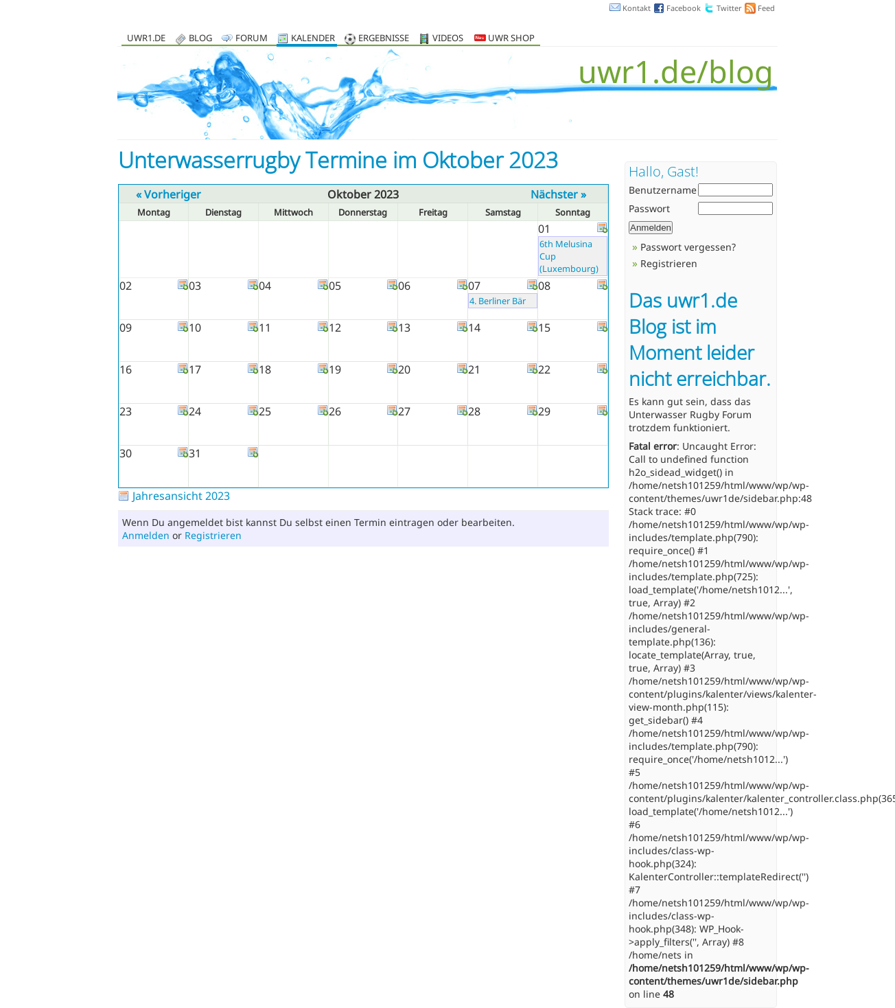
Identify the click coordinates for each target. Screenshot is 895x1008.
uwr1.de (146, 39)
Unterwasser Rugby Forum (690, 414)
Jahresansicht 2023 (181, 495)
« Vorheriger (168, 194)
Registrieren (213, 535)
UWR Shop (504, 39)
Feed (766, 8)
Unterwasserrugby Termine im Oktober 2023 (338, 159)
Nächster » (558, 194)
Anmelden (146, 535)
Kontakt (637, 8)
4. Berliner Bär (497, 301)
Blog (200, 39)
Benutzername (663, 189)
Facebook (683, 8)
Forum (251, 39)
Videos (447, 39)
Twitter (729, 8)
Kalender (313, 39)
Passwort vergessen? (688, 246)
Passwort (649, 208)
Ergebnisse (383, 39)
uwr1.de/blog (676, 71)
